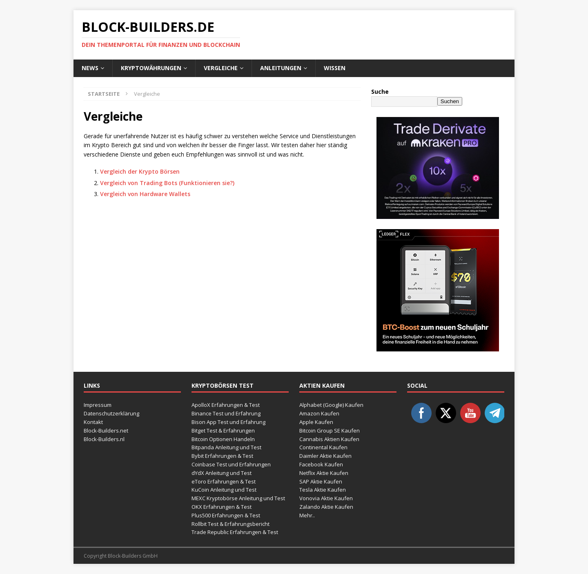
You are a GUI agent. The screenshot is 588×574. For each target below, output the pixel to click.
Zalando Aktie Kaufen (326, 506)
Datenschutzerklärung (111, 413)
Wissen (334, 68)
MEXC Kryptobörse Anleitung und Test (238, 498)
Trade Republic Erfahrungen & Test (235, 532)
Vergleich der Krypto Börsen (140, 171)
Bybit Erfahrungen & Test (222, 455)
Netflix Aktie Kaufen (323, 473)
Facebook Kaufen (321, 464)
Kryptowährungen (151, 68)
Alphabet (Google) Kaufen (331, 404)
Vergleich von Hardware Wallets (145, 194)
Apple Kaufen (316, 422)
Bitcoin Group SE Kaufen (329, 430)
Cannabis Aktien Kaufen (329, 439)
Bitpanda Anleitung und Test (226, 447)
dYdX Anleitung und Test (222, 473)
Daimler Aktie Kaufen (325, 455)
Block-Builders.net (106, 430)
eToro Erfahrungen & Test (224, 481)
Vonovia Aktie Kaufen (326, 498)
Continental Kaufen (323, 447)
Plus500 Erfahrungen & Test (226, 515)
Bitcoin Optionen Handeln (223, 439)
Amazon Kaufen (319, 413)
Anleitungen (280, 68)
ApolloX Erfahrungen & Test (226, 404)
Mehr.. (307, 515)
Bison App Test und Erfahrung (228, 422)
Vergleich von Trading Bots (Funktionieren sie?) (167, 183)
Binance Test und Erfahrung (226, 413)
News (90, 68)
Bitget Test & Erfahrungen (223, 430)
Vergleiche (221, 68)
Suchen (450, 101)
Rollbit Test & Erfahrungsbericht (231, 524)
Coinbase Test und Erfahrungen (231, 464)
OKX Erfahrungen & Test (222, 506)
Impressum (97, 404)
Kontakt (93, 422)
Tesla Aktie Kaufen (322, 489)
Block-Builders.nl (104, 439)
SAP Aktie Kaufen (320, 481)
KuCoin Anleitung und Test (224, 489)
